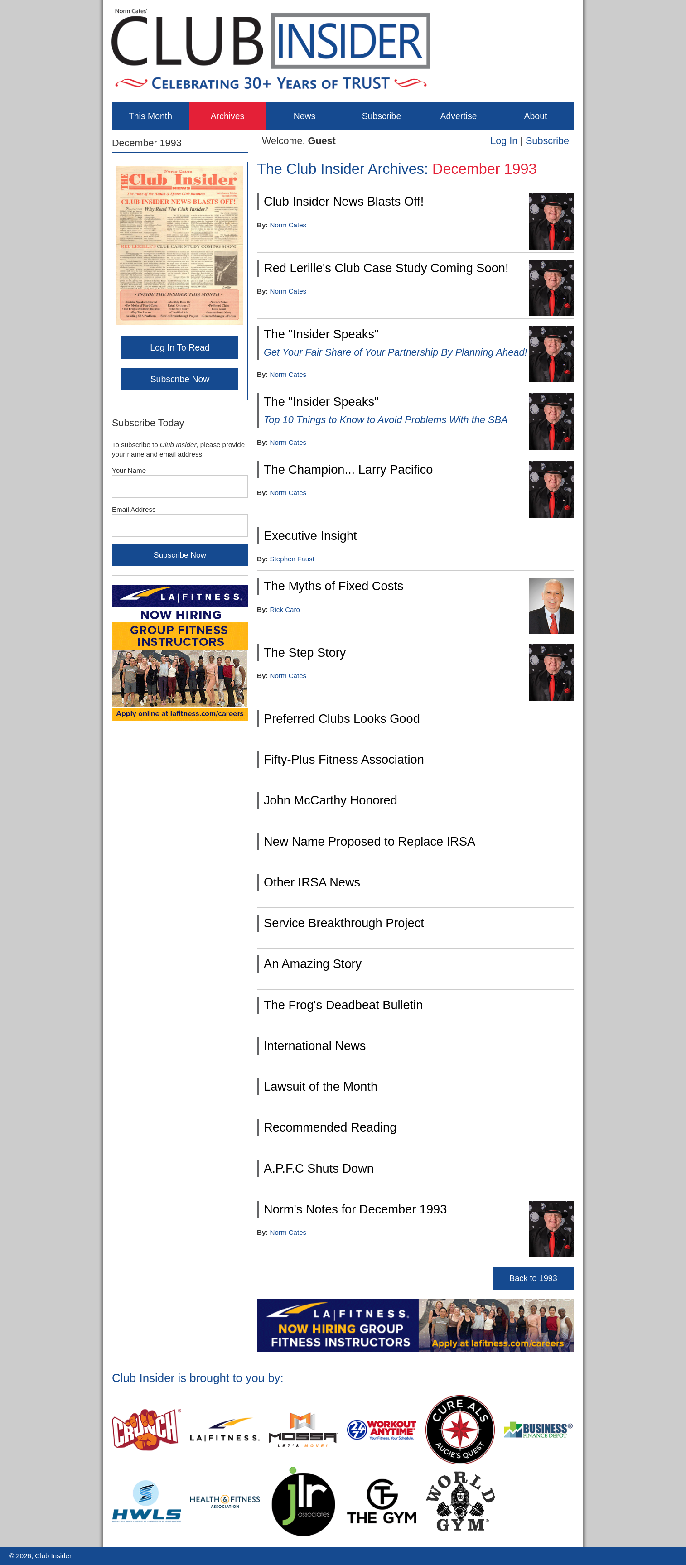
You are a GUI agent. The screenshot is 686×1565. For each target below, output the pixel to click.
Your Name (129, 470)
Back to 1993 (533, 1278)
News (305, 116)
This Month (150, 116)
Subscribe (381, 116)
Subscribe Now (180, 379)
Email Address (134, 509)
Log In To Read (180, 347)
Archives (228, 116)
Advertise (458, 116)
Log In (503, 140)
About (535, 116)
